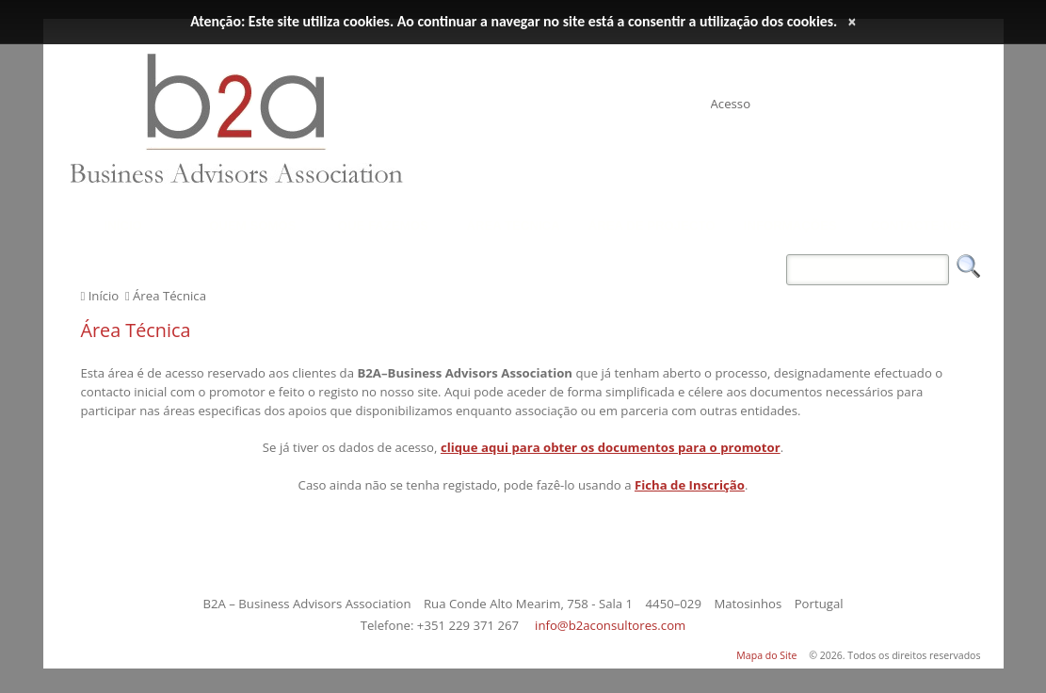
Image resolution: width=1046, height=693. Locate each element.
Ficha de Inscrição (690, 484)
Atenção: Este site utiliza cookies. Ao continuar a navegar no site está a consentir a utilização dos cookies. (513, 21)
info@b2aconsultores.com (610, 625)
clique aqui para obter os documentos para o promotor (610, 447)
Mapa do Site (766, 655)
